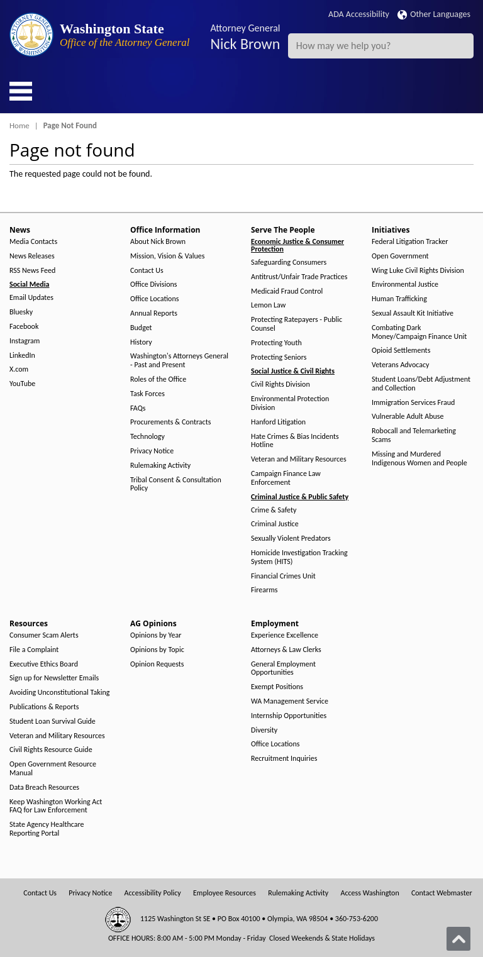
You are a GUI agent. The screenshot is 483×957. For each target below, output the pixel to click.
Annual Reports (153, 313)
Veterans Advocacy (401, 365)
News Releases (32, 256)
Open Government (400, 256)
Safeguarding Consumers (288, 262)
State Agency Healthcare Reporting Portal (46, 829)
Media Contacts (33, 242)
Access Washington (369, 893)
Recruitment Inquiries (284, 759)
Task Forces (147, 394)
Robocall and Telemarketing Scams (414, 435)
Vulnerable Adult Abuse (408, 416)
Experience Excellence (284, 635)
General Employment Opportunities (283, 668)
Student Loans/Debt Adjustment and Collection (421, 383)
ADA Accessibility (358, 14)
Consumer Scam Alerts (44, 635)
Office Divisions (153, 284)
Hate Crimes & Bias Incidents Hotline (295, 441)
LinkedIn (22, 355)
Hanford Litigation (278, 422)
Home (19, 125)
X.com (18, 369)
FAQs (137, 408)
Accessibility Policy (153, 893)
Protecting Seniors (278, 357)
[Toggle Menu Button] (20, 91)
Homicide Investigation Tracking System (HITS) (299, 557)
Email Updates (31, 298)
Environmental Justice (405, 284)
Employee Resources (224, 893)
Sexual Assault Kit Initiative (412, 313)
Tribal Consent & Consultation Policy (175, 484)
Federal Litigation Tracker (410, 242)
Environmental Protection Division (290, 403)
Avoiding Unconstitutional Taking (59, 693)
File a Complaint (33, 650)
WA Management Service (289, 701)
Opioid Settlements (401, 350)
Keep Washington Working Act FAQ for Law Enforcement (55, 806)
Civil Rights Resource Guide (50, 750)
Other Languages (433, 14)
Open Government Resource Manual (52, 768)
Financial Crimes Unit (283, 576)
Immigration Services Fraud (413, 403)
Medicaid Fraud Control (287, 291)
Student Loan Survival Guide (52, 721)
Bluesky (21, 312)
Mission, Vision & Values (167, 256)
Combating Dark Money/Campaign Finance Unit (419, 332)
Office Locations (154, 299)
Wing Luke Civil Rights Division (418, 271)
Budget (141, 328)
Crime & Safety (273, 510)
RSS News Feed (32, 271)
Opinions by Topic (157, 650)
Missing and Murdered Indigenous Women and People (419, 458)
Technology (147, 437)
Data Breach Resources (44, 787)
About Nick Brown (158, 242)
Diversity (264, 730)
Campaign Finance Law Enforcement (286, 478)
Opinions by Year (155, 635)
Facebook (23, 327)
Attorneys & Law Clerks (286, 650)
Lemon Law (268, 305)
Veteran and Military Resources (299, 459)
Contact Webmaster (441, 893)
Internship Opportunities (288, 716)
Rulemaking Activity (160, 466)
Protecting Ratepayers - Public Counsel (296, 324)
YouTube (22, 384)
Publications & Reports (44, 707)
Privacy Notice (152, 451)
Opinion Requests (157, 664)
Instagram (24, 341)
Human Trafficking (399, 299)
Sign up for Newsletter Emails (54, 678)
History (141, 342)
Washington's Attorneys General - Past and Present (179, 360)
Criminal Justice (275, 524)
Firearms (264, 590)
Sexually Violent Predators (291, 538)
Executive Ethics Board (43, 664)
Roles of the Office (158, 379)
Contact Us (147, 271)
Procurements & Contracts (170, 422)
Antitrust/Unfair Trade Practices (299, 277)
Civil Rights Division (280, 384)
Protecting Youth (276, 343)
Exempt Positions (277, 687)
